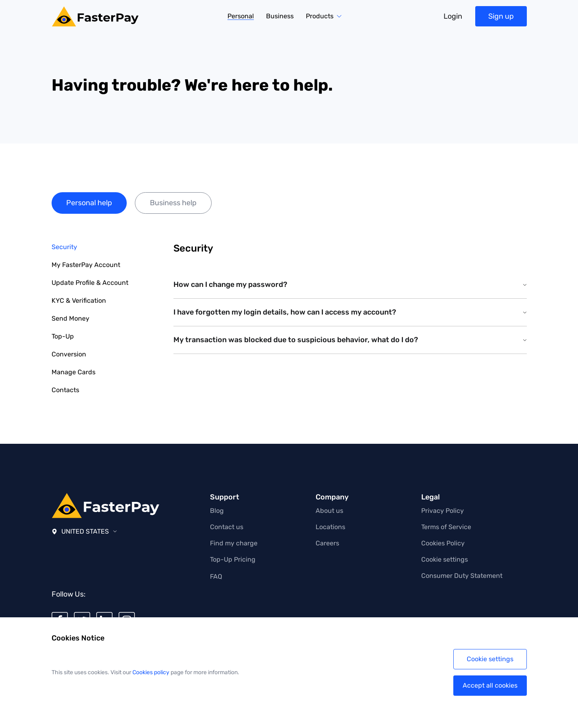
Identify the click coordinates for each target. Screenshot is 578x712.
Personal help (89, 202)
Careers (327, 543)
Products (319, 16)
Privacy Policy (442, 510)
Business (280, 16)
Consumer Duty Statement (461, 576)
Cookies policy (150, 672)
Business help (173, 202)
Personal (240, 16)
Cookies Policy (443, 543)
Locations (330, 527)
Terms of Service (446, 527)
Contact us (226, 527)
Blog (217, 510)
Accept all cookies (490, 685)
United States (84, 531)
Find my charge (234, 543)
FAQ (216, 576)
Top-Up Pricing (232, 559)
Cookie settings (444, 559)
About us (329, 510)
